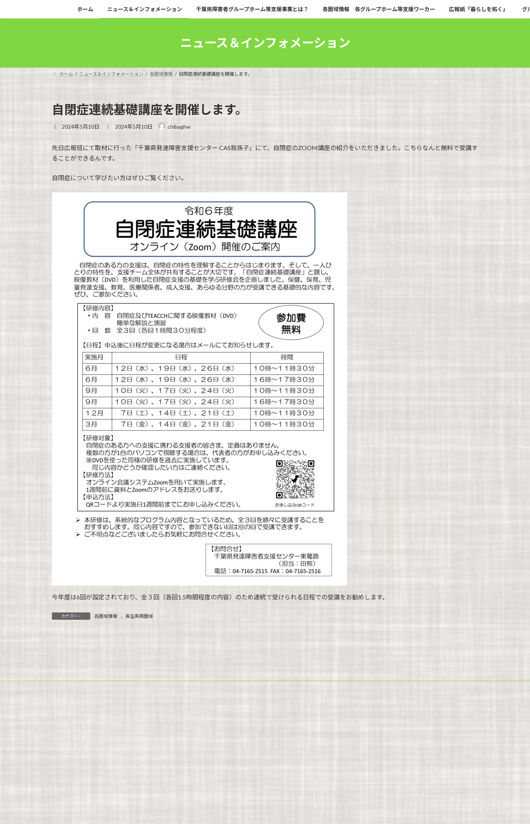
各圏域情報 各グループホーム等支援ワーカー (327, 775)
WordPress (223, 810)
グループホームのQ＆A (153, 779)
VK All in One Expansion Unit (314, 810)
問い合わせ (236, 779)
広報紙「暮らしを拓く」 (415, 775)
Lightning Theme (263, 810)
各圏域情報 (105, 616)
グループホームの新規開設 (86, 779)
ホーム (66, 775)
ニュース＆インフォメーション (120, 775)
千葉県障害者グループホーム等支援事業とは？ (215, 775)
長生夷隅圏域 (139, 616)
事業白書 (201, 779)
